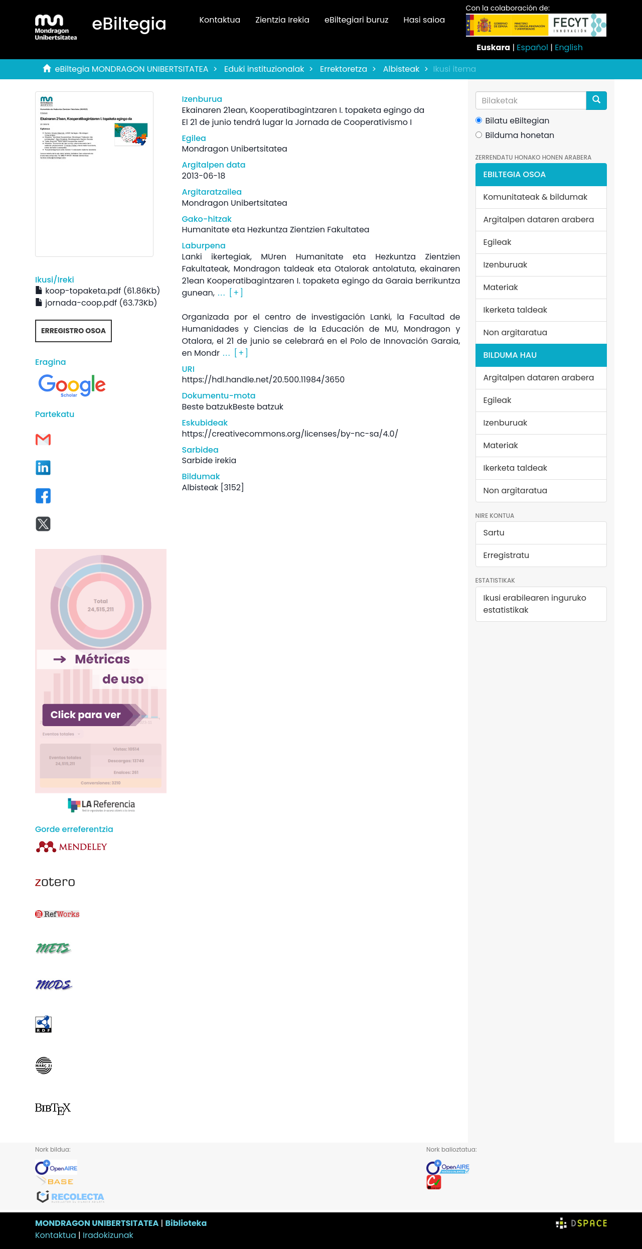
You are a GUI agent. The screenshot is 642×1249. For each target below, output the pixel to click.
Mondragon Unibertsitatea (234, 149)
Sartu (494, 532)
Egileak (498, 242)
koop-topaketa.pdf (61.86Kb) (97, 291)
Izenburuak (506, 264)
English (569, 47)
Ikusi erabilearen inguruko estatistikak (535, 604)
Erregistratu (507, 555)
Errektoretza (343, 69)
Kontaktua (219, 20)
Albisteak (401, 69)
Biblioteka (186, 1223)
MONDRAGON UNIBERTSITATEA (96, 1223)
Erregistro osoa (73, 331)
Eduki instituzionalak (264, 69)
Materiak (501, 287)
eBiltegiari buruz (357, 20)
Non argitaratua (516, 332)
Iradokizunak (108, 1235)
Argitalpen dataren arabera (539, 219)
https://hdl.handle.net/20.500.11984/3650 (263, 379)
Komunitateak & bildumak (536, 197)
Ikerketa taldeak (516, 310)
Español (532, 47)
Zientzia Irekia (282, 20)
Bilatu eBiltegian (512, 120)
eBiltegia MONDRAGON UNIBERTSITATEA (132, 69)
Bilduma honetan (515, 135)
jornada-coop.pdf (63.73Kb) (96, 303)
